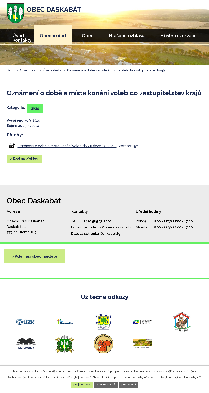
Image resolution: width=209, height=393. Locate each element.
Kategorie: (16, 108)
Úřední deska (52, 70)
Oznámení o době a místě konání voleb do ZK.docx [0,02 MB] (67, 146)
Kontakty (22, 40)
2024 (37, 108)
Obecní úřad (53, 35)
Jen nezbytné (107, 384)
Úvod (11, 70)
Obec (87, 35)
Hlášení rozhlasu (127, 35)
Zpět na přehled (28, 159)
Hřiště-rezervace (178, 35)
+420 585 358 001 (97, 221)
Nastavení (134, 384)
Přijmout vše (78, 384)
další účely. (189, 370)
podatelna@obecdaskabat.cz (109, 227)
